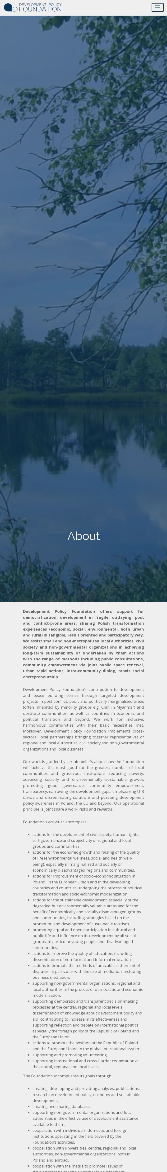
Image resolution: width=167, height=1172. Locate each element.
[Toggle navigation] (158, 7)
